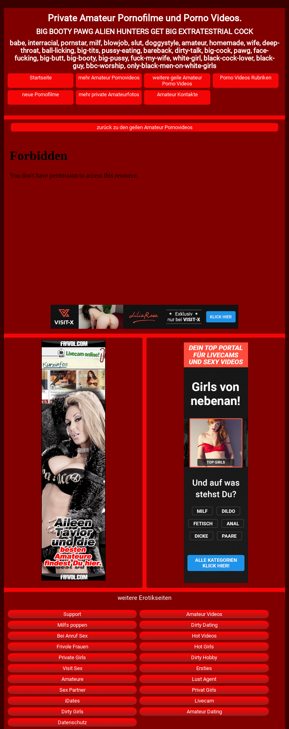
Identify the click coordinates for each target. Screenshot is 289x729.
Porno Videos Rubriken (245, 78)
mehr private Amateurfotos (109, 94)
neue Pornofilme (40, 94)
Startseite (41, 78)
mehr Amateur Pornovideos (109, 78)
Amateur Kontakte (177, 94)
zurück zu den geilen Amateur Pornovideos (145, 127)
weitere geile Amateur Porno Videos (177, 81)
